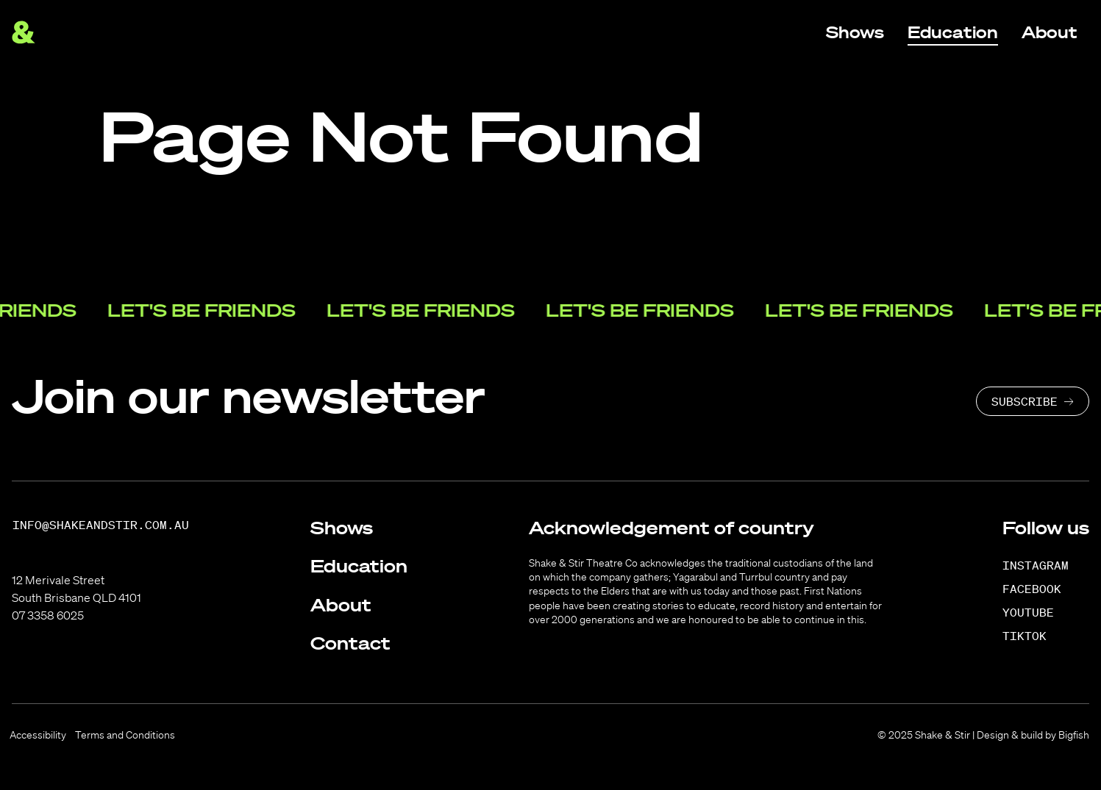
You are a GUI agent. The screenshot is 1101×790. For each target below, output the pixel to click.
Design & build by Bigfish (1033, 734)
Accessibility (38, 734)
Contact (350, 643)
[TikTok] (1032, 635)
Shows (341, 528)
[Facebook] (1039, 588)
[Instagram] (1043, 565)
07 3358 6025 (48, 615)
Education (358, 566)
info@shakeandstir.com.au (101, 525)
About (340, 605)
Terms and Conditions (125, 734)
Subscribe (1024, 401)
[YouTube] (1035, 612)
